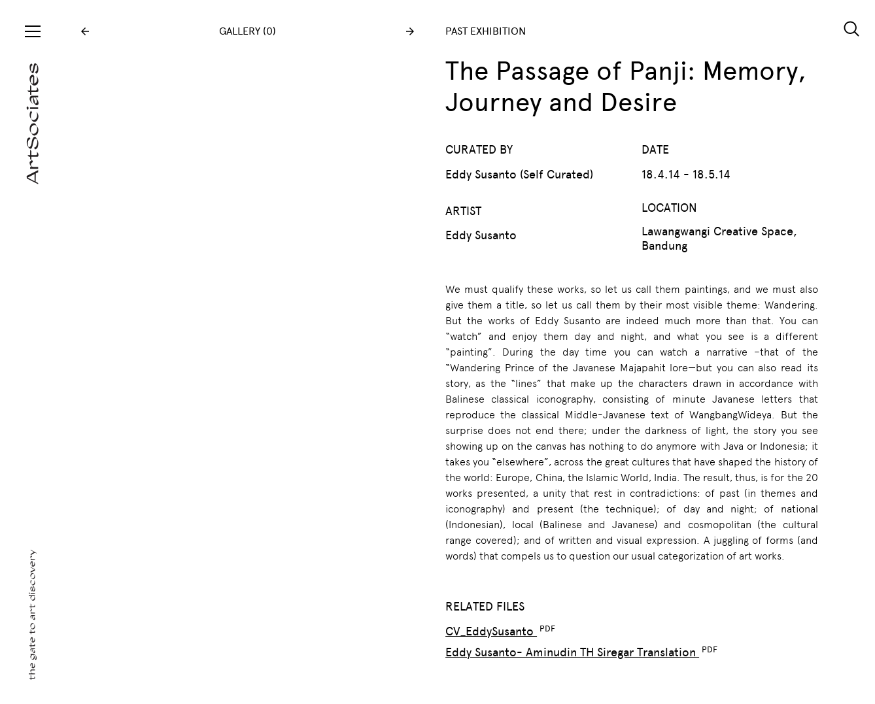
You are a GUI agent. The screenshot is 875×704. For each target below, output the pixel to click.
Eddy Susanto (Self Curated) (519, 174)
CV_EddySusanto (491, 631)
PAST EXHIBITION (485, 31)
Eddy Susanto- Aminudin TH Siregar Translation (572, 652)
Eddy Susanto (481, 235)
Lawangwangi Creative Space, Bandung (719, 238)
